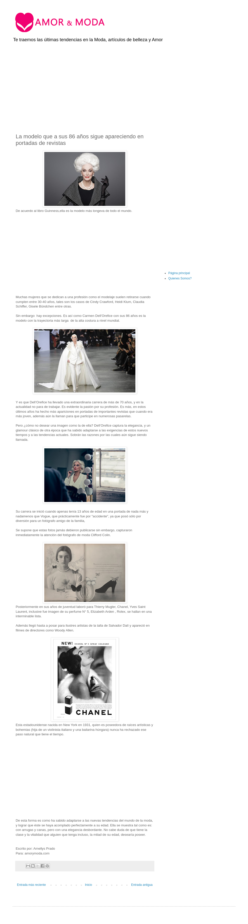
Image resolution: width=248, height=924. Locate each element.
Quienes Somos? (180, 278)
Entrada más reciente (31, 885)
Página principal (179, 273)
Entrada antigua (142, 885)
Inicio (88, 885)
